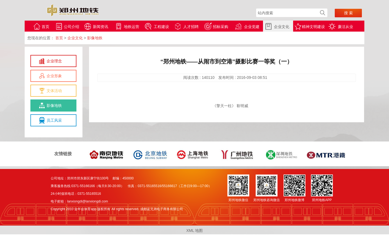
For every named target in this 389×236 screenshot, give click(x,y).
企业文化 (281, 26)
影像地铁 (54, 105)
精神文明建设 (313, 26)
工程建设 (161, 26)
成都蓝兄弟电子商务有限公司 (161, 209)
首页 (45, 26)
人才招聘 (191, 26)
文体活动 (54, 90)
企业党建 (251, 26)
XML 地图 (194, 230)
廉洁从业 (345, 26)
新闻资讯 (100, 26)
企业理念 (54, 61)
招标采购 (220, 26)
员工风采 (54, 120)
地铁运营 (131, 26)
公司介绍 (71, 26)
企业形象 (54, 76)
